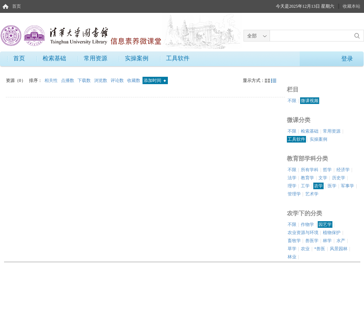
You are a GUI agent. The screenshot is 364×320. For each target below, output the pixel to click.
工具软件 (178, 58)
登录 (347, 58)
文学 (322, 177)
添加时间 (155, 80)
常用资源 (95, 58)
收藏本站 (351, 6)
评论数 (118, 80)
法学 (292, 177)
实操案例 (136, 58)
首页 (16, 6)
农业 (305, 248)
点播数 (68, 80)
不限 (292, 100)
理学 (292, 185)
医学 (332, 185)
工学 (305, 185)
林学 (327, 240)
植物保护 (331, 232)
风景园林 (338, 248)
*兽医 (319, 248)
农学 (318, 185)
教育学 (307, 177)
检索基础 (54, 58)
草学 (292, 248)
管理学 (294, 194)
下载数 (85, 80)
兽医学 (311, 240)
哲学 (327, 169)
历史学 (338, 177)
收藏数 (134, 80)
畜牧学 (294, 240)
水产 (340, 240)
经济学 (343, 169)
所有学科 (309, 169)
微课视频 (309, 100)
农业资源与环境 (303, 232)
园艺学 (325, 224)
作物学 (307, 224)
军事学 (347, 185)
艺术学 (311, 194)
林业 (292, 256)
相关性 (51, 80)
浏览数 (101, 80)
